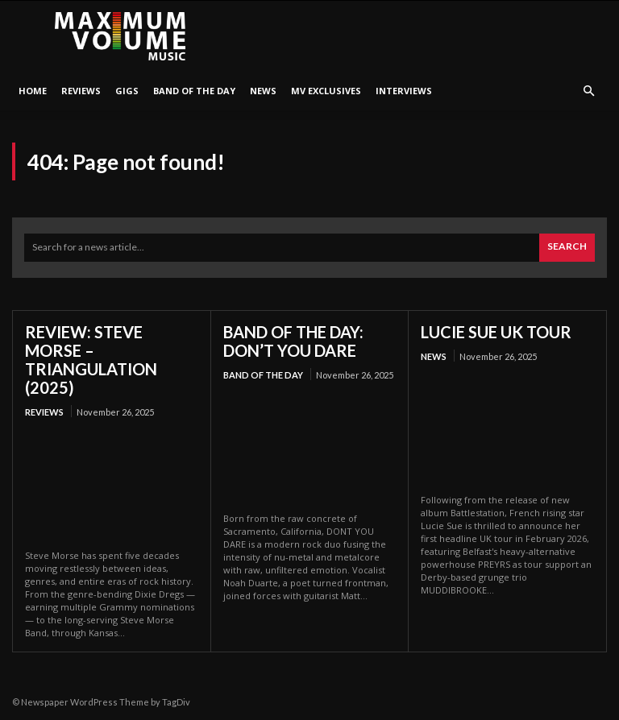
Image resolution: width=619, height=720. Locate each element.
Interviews (404, 91)
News (263, 91)
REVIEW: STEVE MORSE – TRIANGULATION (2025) (91, 359)
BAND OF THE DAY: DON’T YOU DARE (293, 341)
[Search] (567, 248)
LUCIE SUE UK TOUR (496, 331)
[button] (588, 91)
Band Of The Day (194, 91)
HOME (33, 91)
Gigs (127, 91)
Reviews (81, 91)
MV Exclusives (326, 91)
